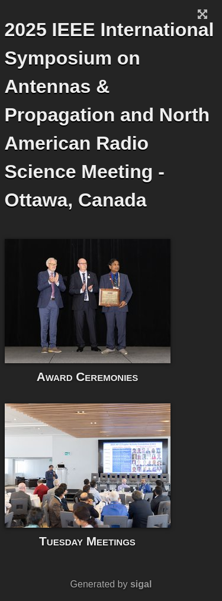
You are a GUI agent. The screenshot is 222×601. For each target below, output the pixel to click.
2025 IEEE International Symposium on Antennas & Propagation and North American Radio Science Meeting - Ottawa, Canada (109, 115)
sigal (141, 584)
